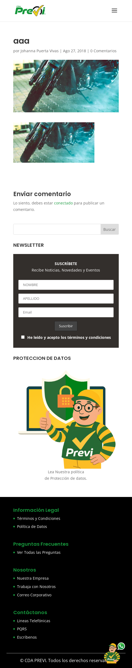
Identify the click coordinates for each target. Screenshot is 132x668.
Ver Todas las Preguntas (39, 552)
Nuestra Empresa (33, 578)
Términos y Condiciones (38, 518)
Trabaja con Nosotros (36, 586)
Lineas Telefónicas (33, 620)
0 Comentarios (103, 50)
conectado (63, 203)
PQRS (22, 628)
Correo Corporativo (34, 594)
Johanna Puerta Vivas (40, 50)
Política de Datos (32, 526)
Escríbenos (27, 637)
